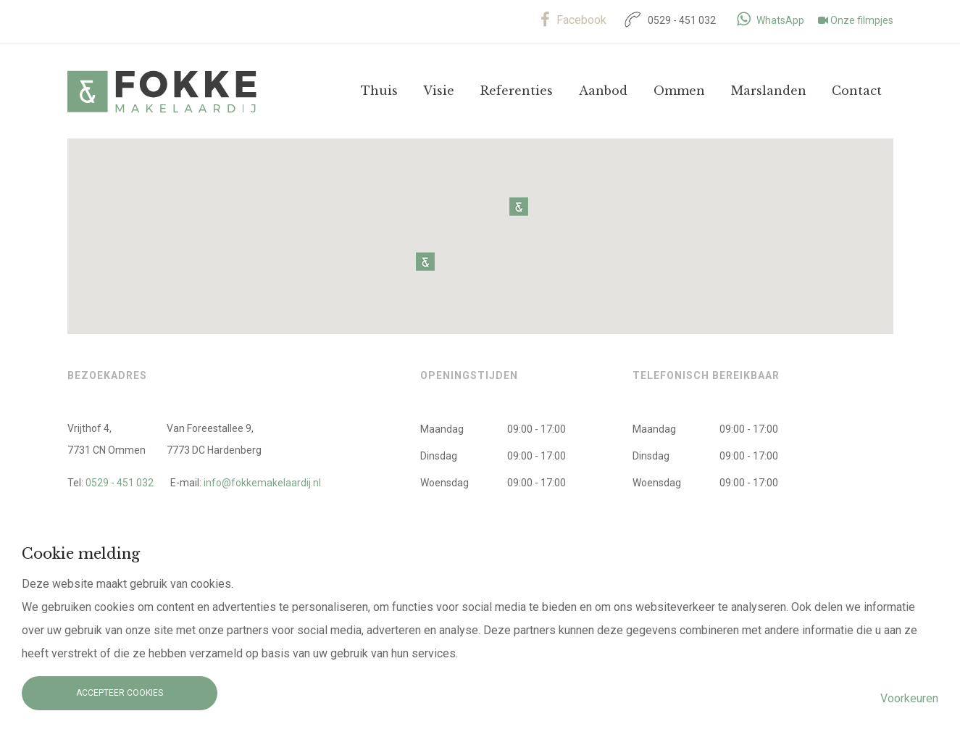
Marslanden (768, 90)
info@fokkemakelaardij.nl (262, 482)
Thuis (379, 90)
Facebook (573, 20)
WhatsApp (770, 20)
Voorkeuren (909, 698)
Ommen (679, 90)
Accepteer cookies (119, 693)
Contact (857, 90)
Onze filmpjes (855, 20)
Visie (438, 90)
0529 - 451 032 (668, 20)
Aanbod (603, 90)
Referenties (516, 90)
